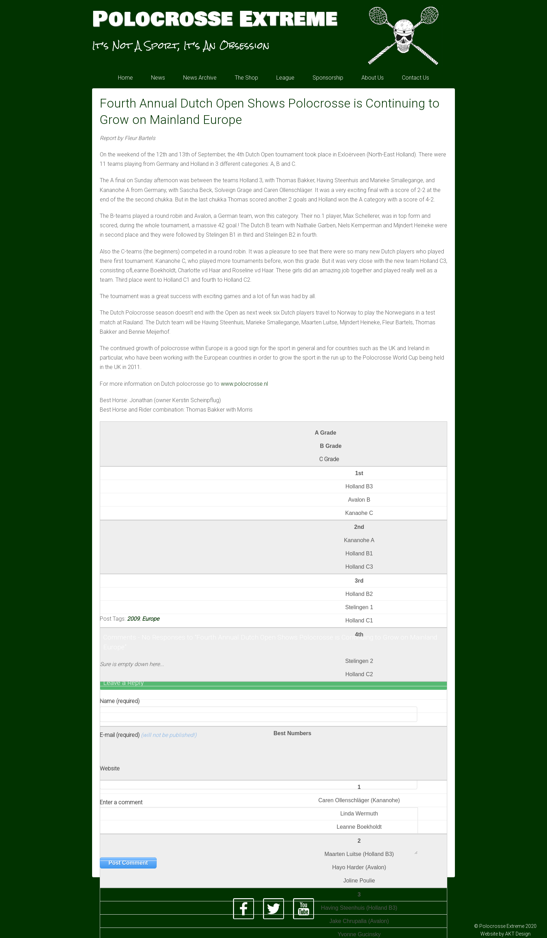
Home (125, 77)
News (158, 77)
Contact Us (415, 77)
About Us (372, 77)
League (285, 77)
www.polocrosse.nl (244, 384)
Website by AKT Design (505, 934)
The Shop (246, 77)
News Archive (200, 77)
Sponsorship (328, 77)
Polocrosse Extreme (214, 19)
